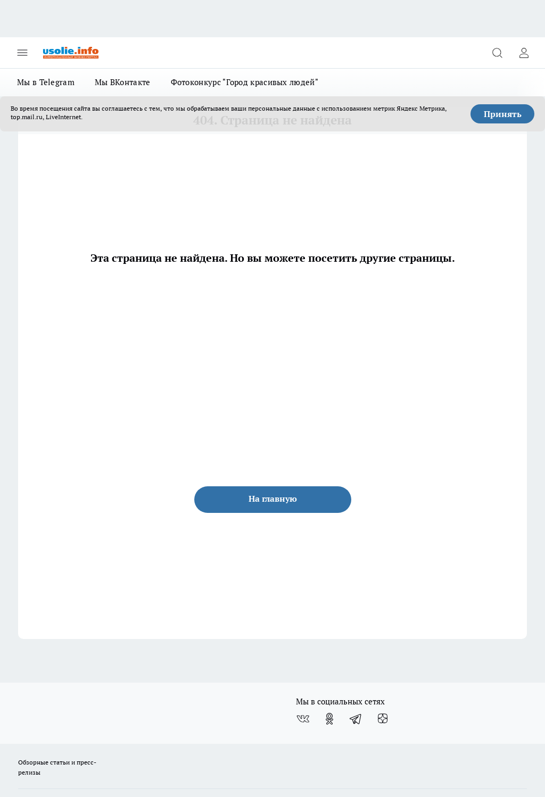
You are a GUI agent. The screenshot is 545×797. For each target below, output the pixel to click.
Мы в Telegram (46, 82)
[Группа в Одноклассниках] (329, 718)
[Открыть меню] (22, 52)
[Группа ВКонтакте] (303, 718)
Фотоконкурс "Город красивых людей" (244, 82)
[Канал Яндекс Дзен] (382, 718)
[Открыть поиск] (497, 52)
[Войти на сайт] (523, 52)
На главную (273, 498)
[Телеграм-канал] (356, 718)
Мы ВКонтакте (123, 82)
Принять (503, 114)
